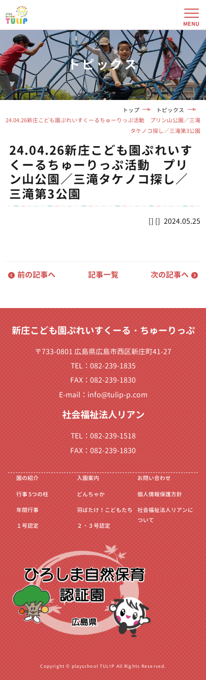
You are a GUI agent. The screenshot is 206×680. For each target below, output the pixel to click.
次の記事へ (170, 274)
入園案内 (88, 478)
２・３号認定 (93, 525)
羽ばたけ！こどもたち (105, 510)
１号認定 (27, 525)
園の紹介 (27, 478)
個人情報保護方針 (159, 494)
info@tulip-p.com (117, 394)
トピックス (170, 110)
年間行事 (27, 510)
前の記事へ (36, 274)
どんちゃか (91, 494)
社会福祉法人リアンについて (165, 515)
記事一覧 (103, 274)
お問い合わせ (154, 478)
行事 (32, 494)
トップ (131, 110)
